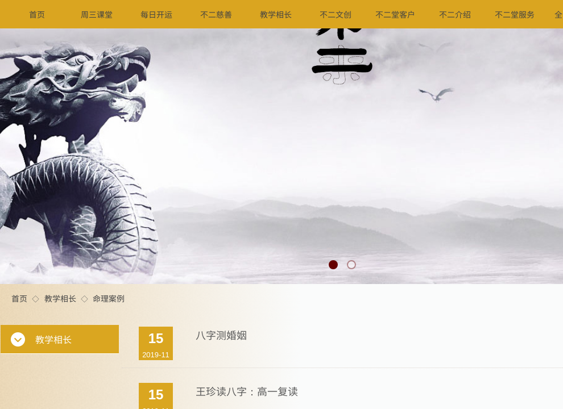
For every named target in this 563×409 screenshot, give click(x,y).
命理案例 (109, 298)
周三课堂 (97, 14)
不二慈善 (216, 14)
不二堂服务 (515, 14)
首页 (19, 298)
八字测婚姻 (221, 334)
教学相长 (60, 298)
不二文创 (335, 14)
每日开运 (156, 14)
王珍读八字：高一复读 (247, 390)
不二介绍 (455, 14)
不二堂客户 (395, 14)
